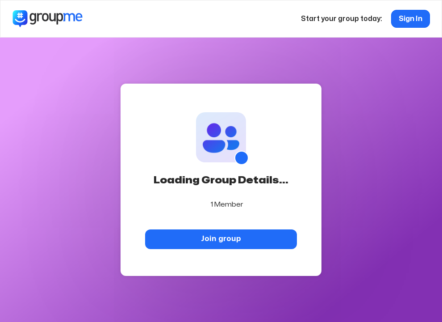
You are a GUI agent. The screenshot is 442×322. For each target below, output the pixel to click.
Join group (221, 238)
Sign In (410, 18)
